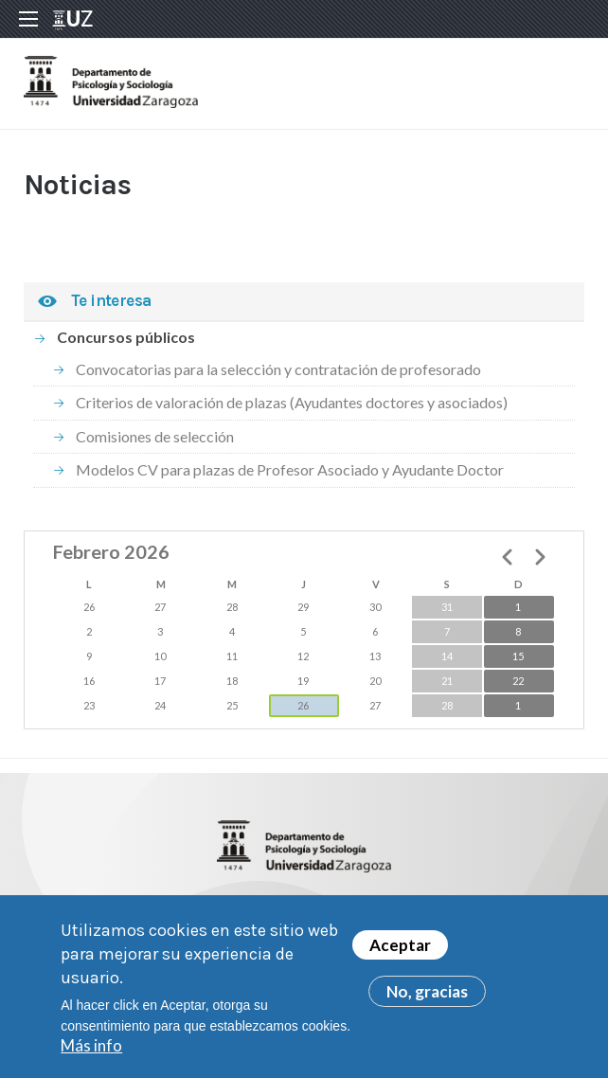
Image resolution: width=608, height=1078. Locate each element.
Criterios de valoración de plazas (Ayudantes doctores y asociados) (292, 402)
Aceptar (400, 953)
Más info (91, 1054)
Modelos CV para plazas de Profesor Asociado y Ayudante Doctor (290, 469)
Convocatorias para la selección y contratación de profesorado (278, 369)
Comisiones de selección (155, 436)
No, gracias (427, 1000)
